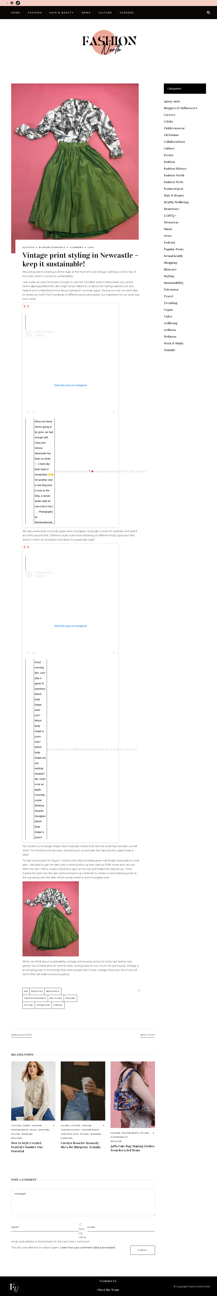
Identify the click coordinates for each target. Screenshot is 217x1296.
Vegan (168, 310)
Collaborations (174, 142)
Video (168, 316)
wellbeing (170, 323)
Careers (169, 115)
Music (33, 1130)
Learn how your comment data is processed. (87, 1247)
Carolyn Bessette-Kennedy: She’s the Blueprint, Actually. (81, 1145)
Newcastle (53, 991)
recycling (56, 998)
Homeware (171, 209)
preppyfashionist (35, 998)
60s (26, 991)
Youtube (169, 350)
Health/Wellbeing (176, 202)
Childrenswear (174, 128)
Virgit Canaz (84, 471)
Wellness (170, 337)
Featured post (70, 1134)
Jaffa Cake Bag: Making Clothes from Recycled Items (132, 1148)
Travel (168, 296)
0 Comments (76, 247)
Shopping (44, 1130)
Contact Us (108, 1281)
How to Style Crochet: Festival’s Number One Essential (27, 1147)
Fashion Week (173, 182)
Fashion (36, 1125)
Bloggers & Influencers (180, 108)
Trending (27, 1134)
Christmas (171, 135)
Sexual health (173, 256)
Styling (15, 1134)
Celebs (65, 1125)
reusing (70, 998)
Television (171, 289)
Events (26, 1125)
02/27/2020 (28, 247)
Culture (16, 1125)
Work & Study (174, 343)
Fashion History (70, 1130)
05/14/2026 (16, 1138)
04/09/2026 (66, 1138)
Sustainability (119, 1137)
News (167, 236)
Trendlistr (43, 1005)
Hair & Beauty (174, 195)
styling (28, 1005)
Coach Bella (73, 749)
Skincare (170, 269)
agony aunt (172, 101)
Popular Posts (174, 249)
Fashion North (20, 1130)
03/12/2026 (116, 1141)
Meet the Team (108, 1290)
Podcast (169, 242)
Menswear (171, 222)
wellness (170, 330)
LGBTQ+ (170, 216)
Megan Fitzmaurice (53, 247)
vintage (58, 1005)
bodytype (37, 991)
